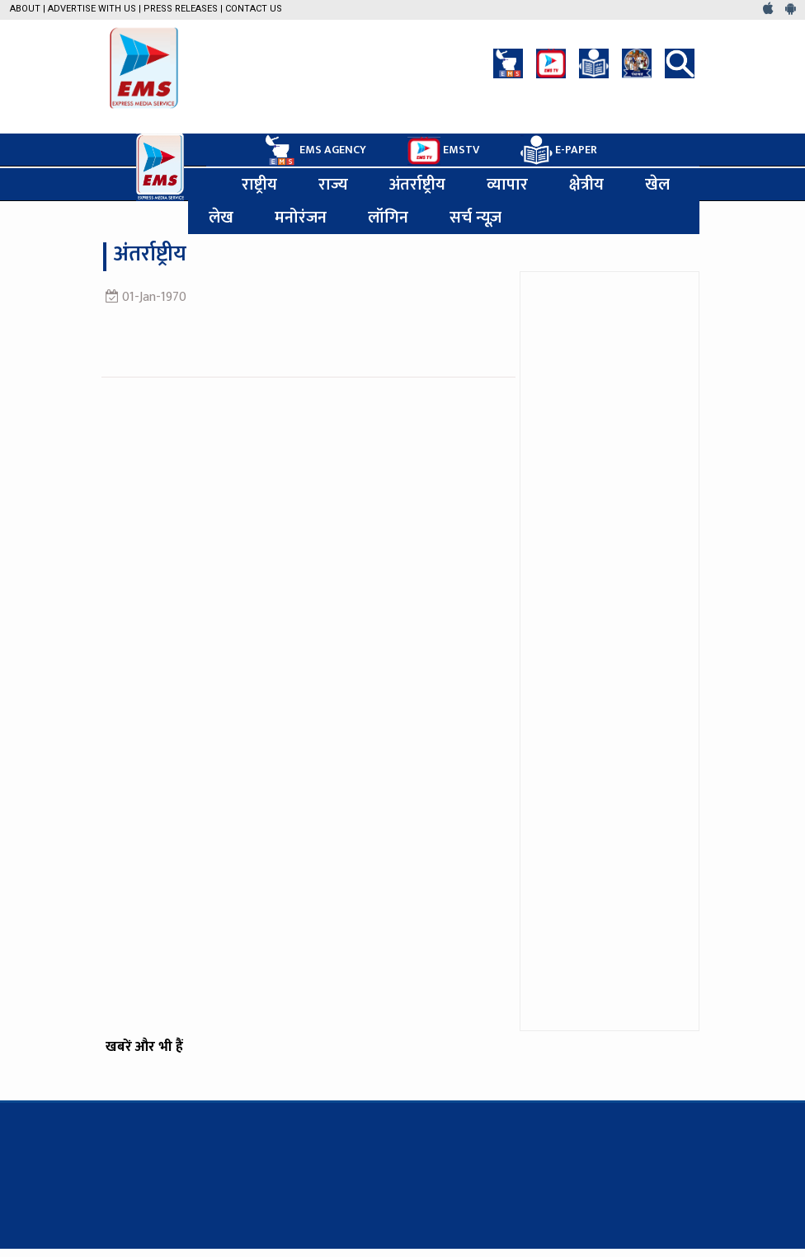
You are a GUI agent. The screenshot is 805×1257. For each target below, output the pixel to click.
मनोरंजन (301, 218)
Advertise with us (92, 8)
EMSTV (443, 151)
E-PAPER (558, 150)
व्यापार (507, 185)
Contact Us (253, 8)
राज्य (333, 185)
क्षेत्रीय (586, 185)
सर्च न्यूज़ (475, 218)
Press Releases (181, 8)
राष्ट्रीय (259, 185)
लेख (221, 218)
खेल (657, 185)
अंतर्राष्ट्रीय (417, 185)
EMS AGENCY (314, 150)
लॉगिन (388, 218)
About (25, 8)
